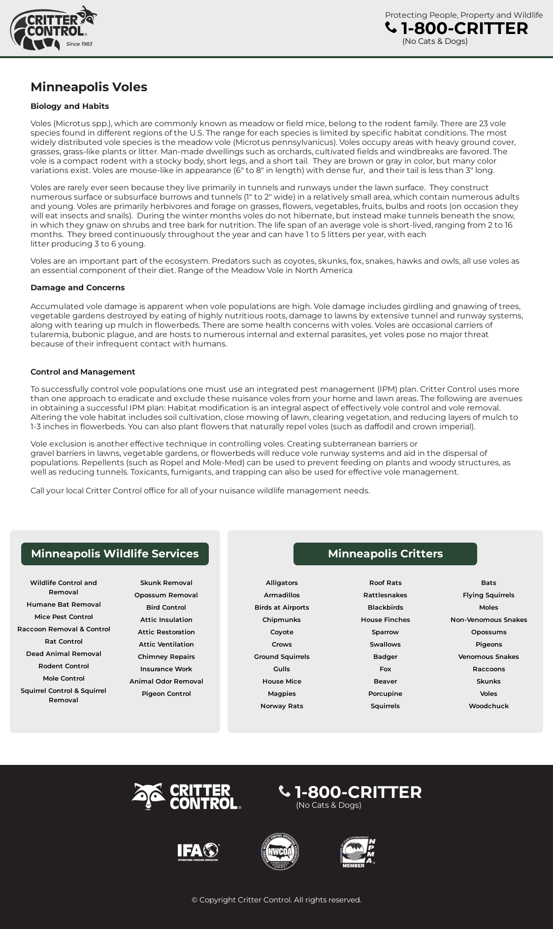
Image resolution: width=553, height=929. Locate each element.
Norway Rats (281, 706)
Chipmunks (281, 619)
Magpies (282, 693)
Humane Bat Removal (64, 604)
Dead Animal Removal (63, 653)
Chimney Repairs (166, 656)
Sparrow (385, 632)
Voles (488, 693)
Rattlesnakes (385, 595)
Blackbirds (385, 607)
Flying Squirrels (489, 595)
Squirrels (385, 706)
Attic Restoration (166, 632)
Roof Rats (385, 582)
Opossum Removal (166, 595)
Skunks (489, 681)
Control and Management (83, 372)
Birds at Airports (282, 607)
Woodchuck (489, 706)
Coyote (281, 632)
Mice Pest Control (63, 616)
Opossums (489, 632)
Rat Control (64, 641)
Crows (282, 644)
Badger (385, 656)
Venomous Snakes (488, 656)
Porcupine (385, 693)
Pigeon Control (166, 693)
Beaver (385, 681)
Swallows (385, 644)
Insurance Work (166, 669)
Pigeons (489, 644)
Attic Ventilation (166, 644)
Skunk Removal (166, 582)
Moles (488, 607)
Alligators (282, 582)
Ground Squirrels (282, 656)
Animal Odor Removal (166, 681)
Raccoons (489, 669)
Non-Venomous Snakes (489, 619)
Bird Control (166, 607)
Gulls (281, 669)
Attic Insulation (166, 619)
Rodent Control (63, 666)
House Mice (281, 681)
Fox (385, 669)
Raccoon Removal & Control (63, 629)
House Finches (385, 619)
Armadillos (282, 595)
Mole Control (64, 678)
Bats (488, 582)
